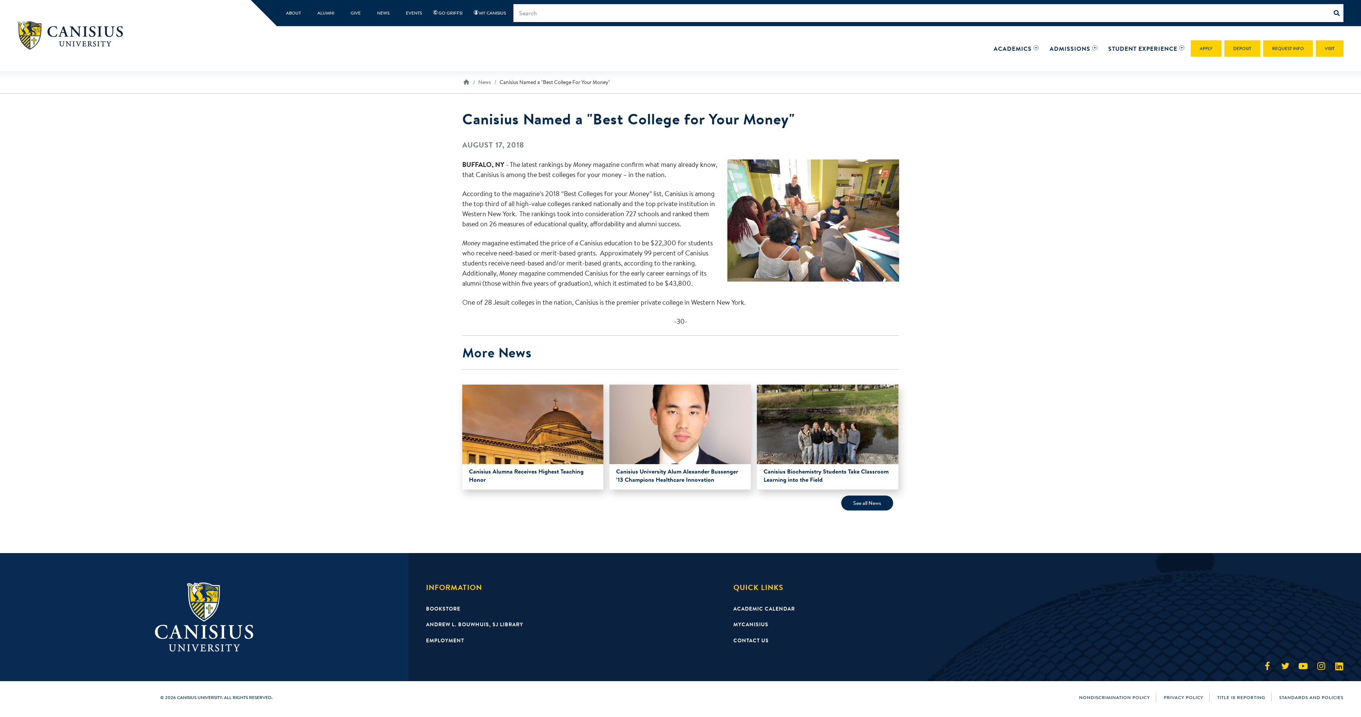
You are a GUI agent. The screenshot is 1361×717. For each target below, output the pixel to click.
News (484, 82)
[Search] (1338, 13)
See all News (867, 503)
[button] (1012, 48)
